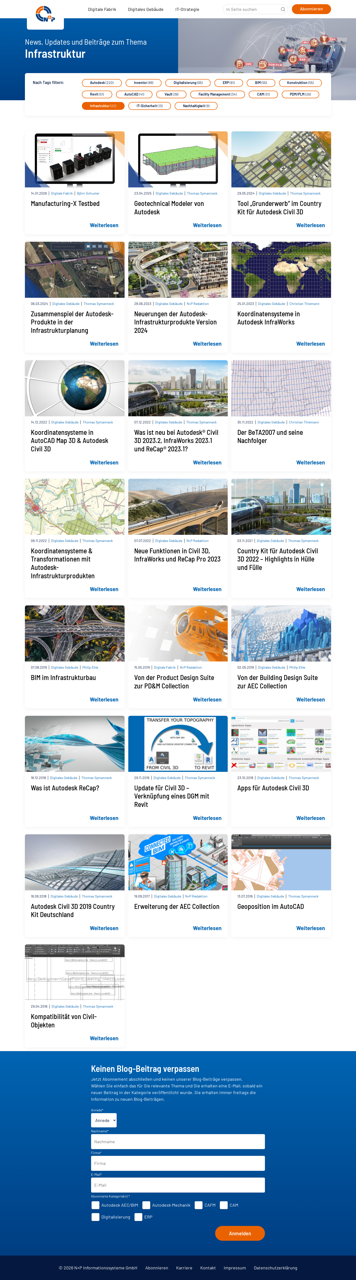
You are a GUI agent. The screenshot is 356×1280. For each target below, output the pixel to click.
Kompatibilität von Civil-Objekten (64, 1021)
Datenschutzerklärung (275, 1267)
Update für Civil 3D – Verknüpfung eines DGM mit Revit (171, 796)
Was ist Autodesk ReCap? (65, 788)
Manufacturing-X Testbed (65, 204)
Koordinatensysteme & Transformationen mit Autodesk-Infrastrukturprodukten (63, 563)
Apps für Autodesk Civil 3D (273, 788)
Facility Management (218, 94)
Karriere (184, 1267)
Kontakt (208, 1267)
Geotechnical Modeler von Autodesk (169, 208)
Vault (172, 94)
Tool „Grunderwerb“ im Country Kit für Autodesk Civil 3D (279, 208)
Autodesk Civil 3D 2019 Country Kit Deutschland (73, 910)
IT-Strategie (187, 9)
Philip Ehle (90, 667)
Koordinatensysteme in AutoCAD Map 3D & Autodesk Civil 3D (69, 440)
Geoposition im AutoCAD (270, 906)
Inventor (143, 82)
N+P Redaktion (198, 303)
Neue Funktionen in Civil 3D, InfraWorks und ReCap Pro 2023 (177, 555)
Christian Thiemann (304, 303)
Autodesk (102, 82)
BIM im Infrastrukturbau (63, 678)
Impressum (235, 1267)
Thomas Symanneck (202, 193)
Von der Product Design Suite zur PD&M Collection (174, 682)
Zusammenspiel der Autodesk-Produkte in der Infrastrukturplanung (72, 322)
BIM (261, 82)
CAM (264, 94)
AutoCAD (134, 94)
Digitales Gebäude (146, 9)
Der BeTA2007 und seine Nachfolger (270, 436)
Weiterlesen (104, 225)
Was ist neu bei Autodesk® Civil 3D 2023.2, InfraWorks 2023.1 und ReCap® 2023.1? (176, 440)
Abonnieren (156, 1267)
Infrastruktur (103, 106)
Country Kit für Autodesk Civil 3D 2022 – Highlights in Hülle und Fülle (277, 559)
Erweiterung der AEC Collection (177, 906)
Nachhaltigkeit (196, 106)
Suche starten (283, 9)
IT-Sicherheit (150, 106)
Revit (97, 94)
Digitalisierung (188, 82)
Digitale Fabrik (102, 9)
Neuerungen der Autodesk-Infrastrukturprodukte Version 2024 (175, 322)
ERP (229, 82)
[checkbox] (178, 1211)
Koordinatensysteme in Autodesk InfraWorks (268, 318)
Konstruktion (301, 82)
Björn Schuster (88, 193)
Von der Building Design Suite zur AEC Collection (277, 682)
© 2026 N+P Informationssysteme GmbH (98, 1267)
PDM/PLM (301, 94)
